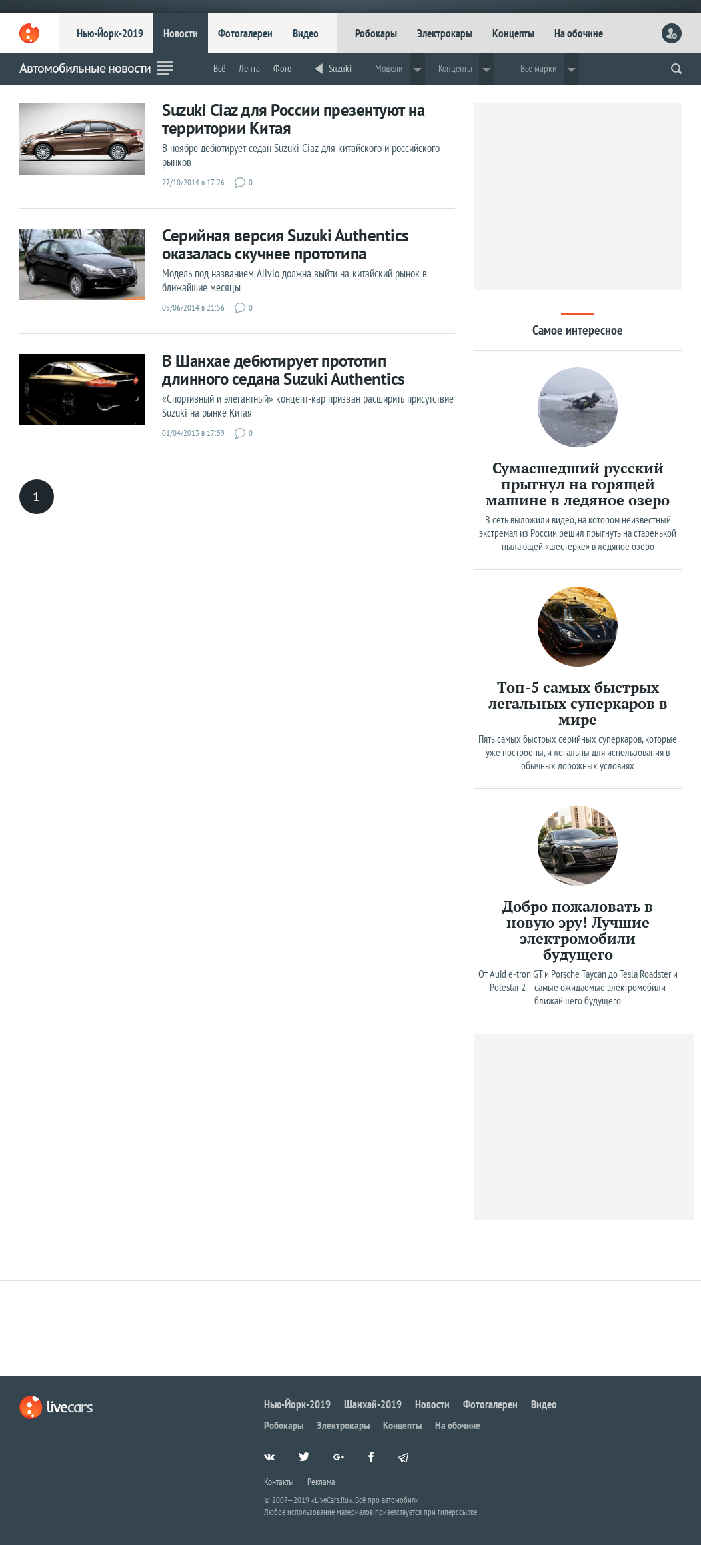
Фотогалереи (245, 33)
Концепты (513, 33)
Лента (249, 68)
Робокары (376, 33)
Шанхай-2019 (373, 1404)
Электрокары (444, 33)
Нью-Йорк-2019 (110, 33)
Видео (306, 33)
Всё (219, 68)
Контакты (279, 1481)
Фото (282, 68)
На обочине (578, 33)
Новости (180, 33)
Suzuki (340, 68)
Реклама (321, 1481)
